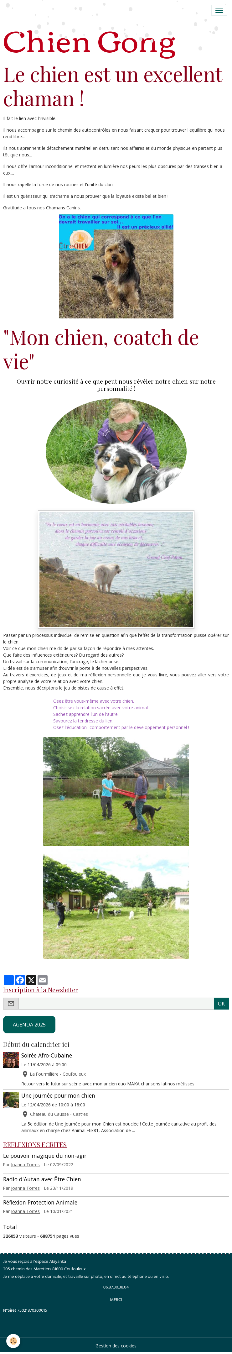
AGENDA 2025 (29, 1024)
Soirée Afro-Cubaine (46, 1055)
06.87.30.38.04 (116, 1287)
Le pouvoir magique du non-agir (44, 1155)
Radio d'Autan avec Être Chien (42, 1179)
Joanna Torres (25, 1165)
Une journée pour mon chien (58, 1095)
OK (221, 1003)
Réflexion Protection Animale (40, 1202)
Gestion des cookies (116, 1346)
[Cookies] (13, 1341)
